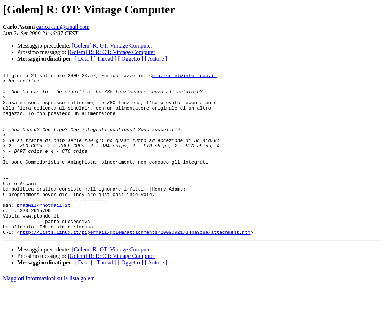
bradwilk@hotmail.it (43, 232)
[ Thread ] (105, 58)
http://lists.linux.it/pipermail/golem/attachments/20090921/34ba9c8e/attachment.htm (135, 264)
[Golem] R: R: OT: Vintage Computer (111, 52)
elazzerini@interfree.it (184, 76)
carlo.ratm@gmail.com (62, 27)
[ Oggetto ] (130, 58)
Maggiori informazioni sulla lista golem (49, 311)
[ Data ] (83, 58)
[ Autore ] (156, 58)
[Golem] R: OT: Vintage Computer (112, 46)
